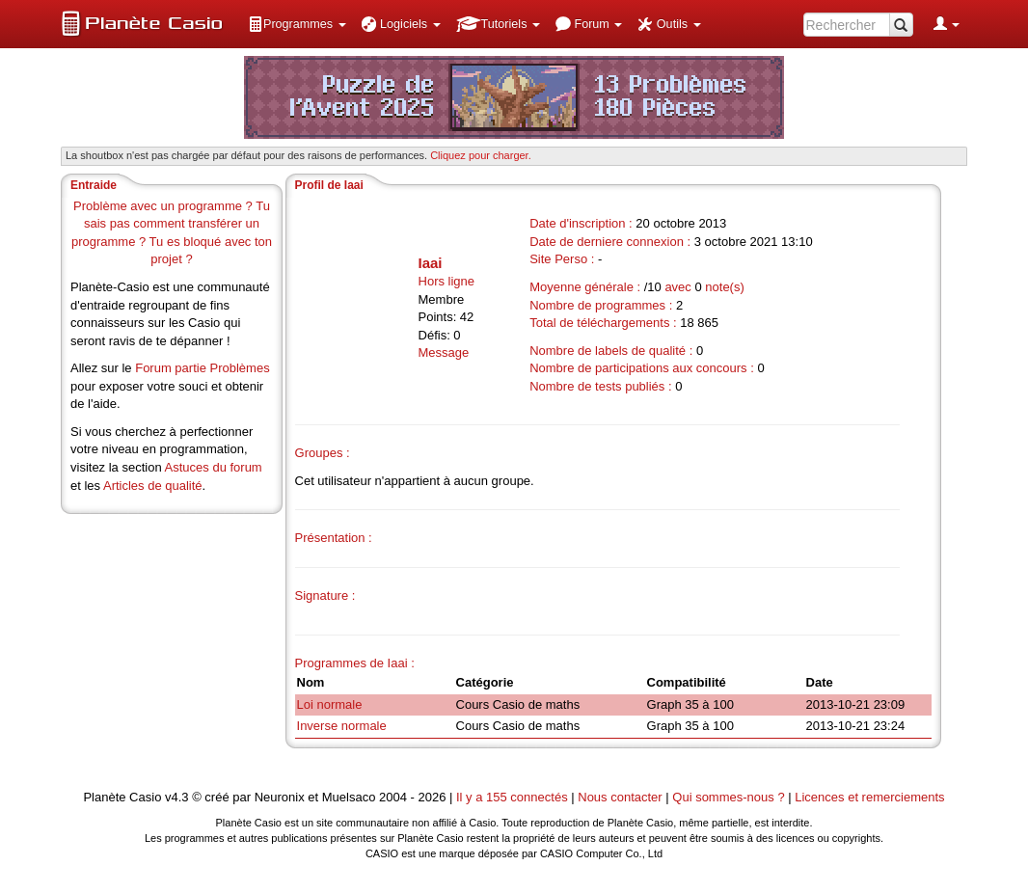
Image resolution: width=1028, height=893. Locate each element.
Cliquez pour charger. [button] (480, 155)
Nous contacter (620, 797)
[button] (297, 24)
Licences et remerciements (869, 797)
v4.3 (177, 797)
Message (444, 352)
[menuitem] (297, 24)
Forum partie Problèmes (202, 368)
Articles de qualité (153, 485)
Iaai (431, 263)
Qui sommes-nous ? (728, 797)
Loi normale (330, 704)
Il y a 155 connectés (513, 797)
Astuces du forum (213, 467)
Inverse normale (342, 725)
